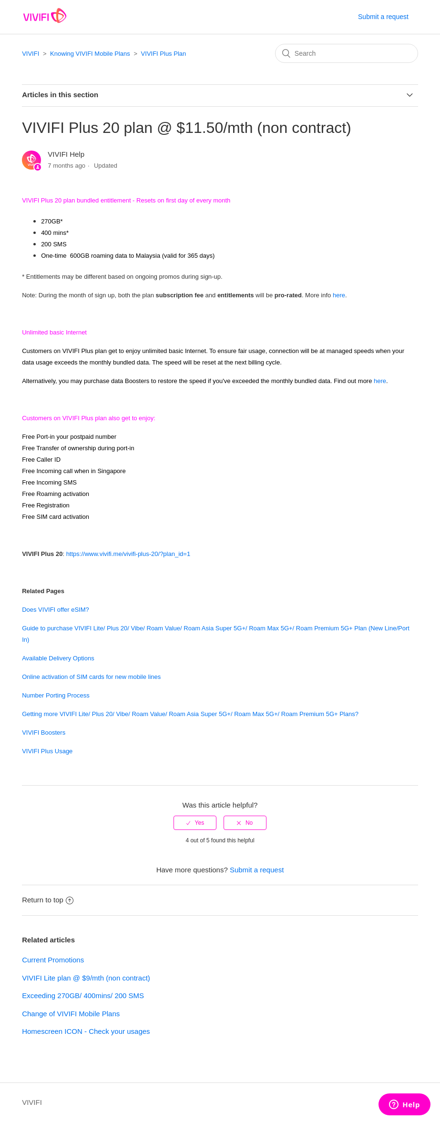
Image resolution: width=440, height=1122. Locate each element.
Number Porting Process (56, 695)
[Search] (346, 53)
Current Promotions (53, 960)
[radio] (195, 823)
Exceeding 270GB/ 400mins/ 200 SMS (83, 995)
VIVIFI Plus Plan (163, 53)
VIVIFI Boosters (43, 732)
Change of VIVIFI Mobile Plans (71, 1014)
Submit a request (383, 16)
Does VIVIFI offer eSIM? (55, 609)
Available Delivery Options (58, 658)
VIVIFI (30, 53)
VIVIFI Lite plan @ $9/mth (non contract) (86, 978)
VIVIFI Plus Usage (47, 751)
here (339, 295)
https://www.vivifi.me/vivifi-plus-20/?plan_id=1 (128, 553)
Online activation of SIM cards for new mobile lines (91, 676)
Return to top (47, 900)
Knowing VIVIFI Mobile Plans (90, 53)
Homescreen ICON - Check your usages (86, 1031)
